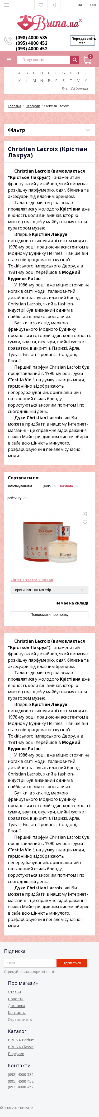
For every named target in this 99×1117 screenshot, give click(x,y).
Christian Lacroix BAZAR (32, 580)
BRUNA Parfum (21, 1039)
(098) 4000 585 (32, 38)
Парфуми (16, 1053)
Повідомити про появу (49, 614)
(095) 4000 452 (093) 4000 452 (32, 46)
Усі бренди (79, 88)
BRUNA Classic (21, 1046)
